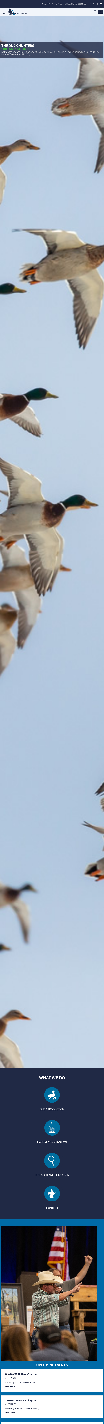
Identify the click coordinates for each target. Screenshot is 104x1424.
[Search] (92, 11)
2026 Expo (82, 4)
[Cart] (95, 11)
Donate (54, 4)
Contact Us (46, 4)
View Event (10, 1386)
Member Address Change (67, 4)
